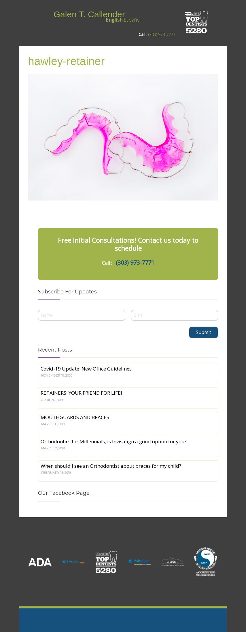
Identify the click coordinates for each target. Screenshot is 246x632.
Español (132, 19)
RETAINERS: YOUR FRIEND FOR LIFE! (81, 392)
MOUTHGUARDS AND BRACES (75, 417)
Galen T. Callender (89, 14)
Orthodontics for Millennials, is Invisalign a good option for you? (114, 441)
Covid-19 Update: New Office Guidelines (86, 368)
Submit (203, 332)
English (114, 19)
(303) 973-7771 (162, 34)
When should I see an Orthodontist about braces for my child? (111, 466)
